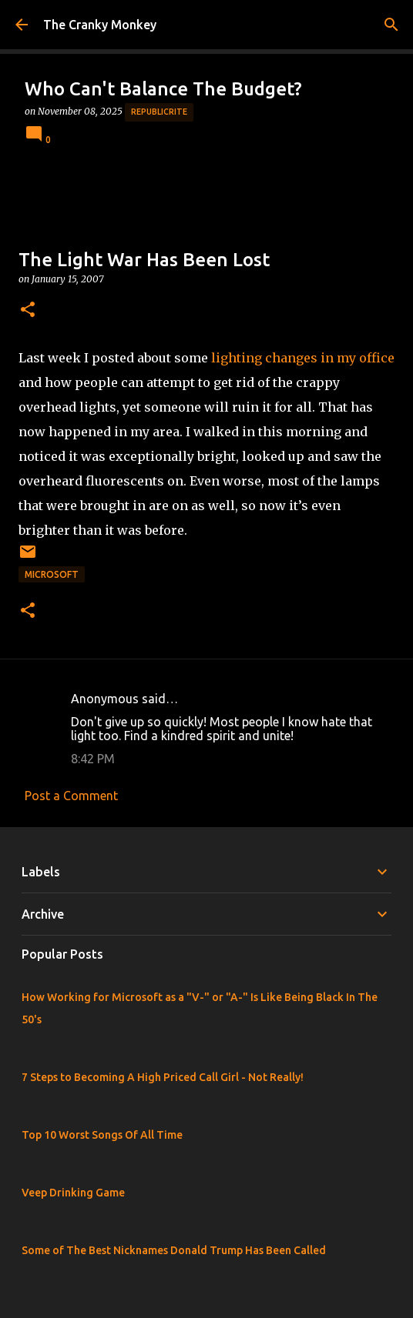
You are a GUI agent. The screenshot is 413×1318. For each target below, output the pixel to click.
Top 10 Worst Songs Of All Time (102, 1135)
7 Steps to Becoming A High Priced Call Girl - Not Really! (163, 1077)
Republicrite (159, 111)
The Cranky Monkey (99, 25)
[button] (27, 310)
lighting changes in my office (303, 357)
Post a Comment (71, 795)
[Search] (391, 24)
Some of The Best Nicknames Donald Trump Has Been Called (174, 1250)
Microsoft (52, 574)
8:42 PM (93, 759)
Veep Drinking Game (73, 1192)
